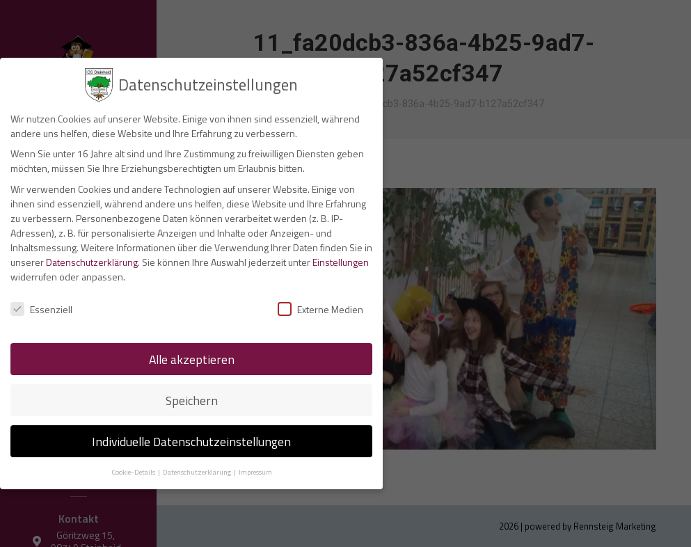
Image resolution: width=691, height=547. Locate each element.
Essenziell (41, 306)
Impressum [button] (255, 469)
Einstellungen (340, 258)
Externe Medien (320, 306)
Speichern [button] (192, 397)
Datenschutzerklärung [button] (197, 469)
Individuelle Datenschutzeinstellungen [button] (191, 438)
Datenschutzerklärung (92, 258)
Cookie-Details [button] (134, 469)
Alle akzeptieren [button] (192, 356)
